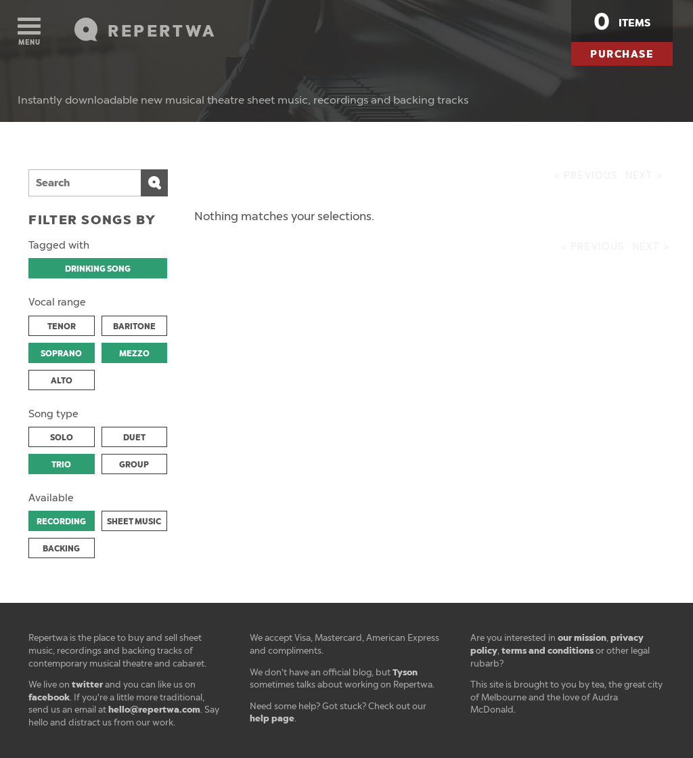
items (622, 21)
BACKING (61, 548)
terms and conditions (547, 650)
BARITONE (134, 326)
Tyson (405, 672)
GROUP (134, 464)
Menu (29, 32)
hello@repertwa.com (154, 709)
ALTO (61, 380)
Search (154, 182)
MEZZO (134, 353)
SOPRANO (61, 353)
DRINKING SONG (98, 269)
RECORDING (61, 521)
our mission (582, 638)
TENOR (61, 326)
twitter (87, 684)
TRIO (61, 464)
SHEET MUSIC (134, 521)
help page (272, 718)
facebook (49, 697)
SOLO (61, 437)
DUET (134, 437)
